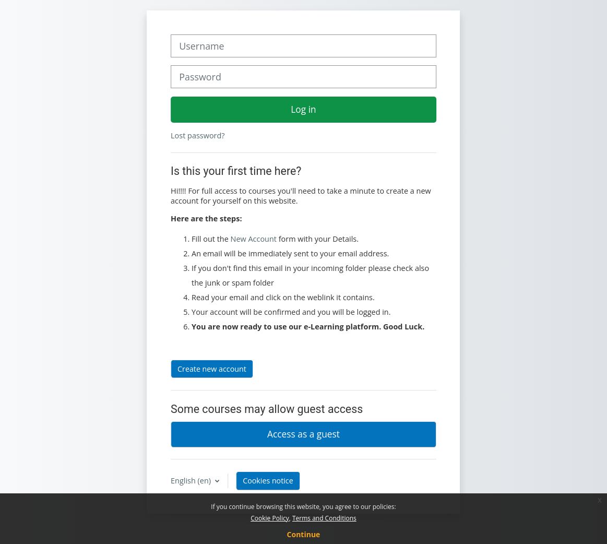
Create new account (211, 369)
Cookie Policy (270, 518)
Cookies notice (268, 481)
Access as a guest (303, 434)
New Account (254, 239)
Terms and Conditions (324, 518)
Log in (303, 109)
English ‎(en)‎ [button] (192, 481)
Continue (303, 534)
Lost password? (197, 135)
